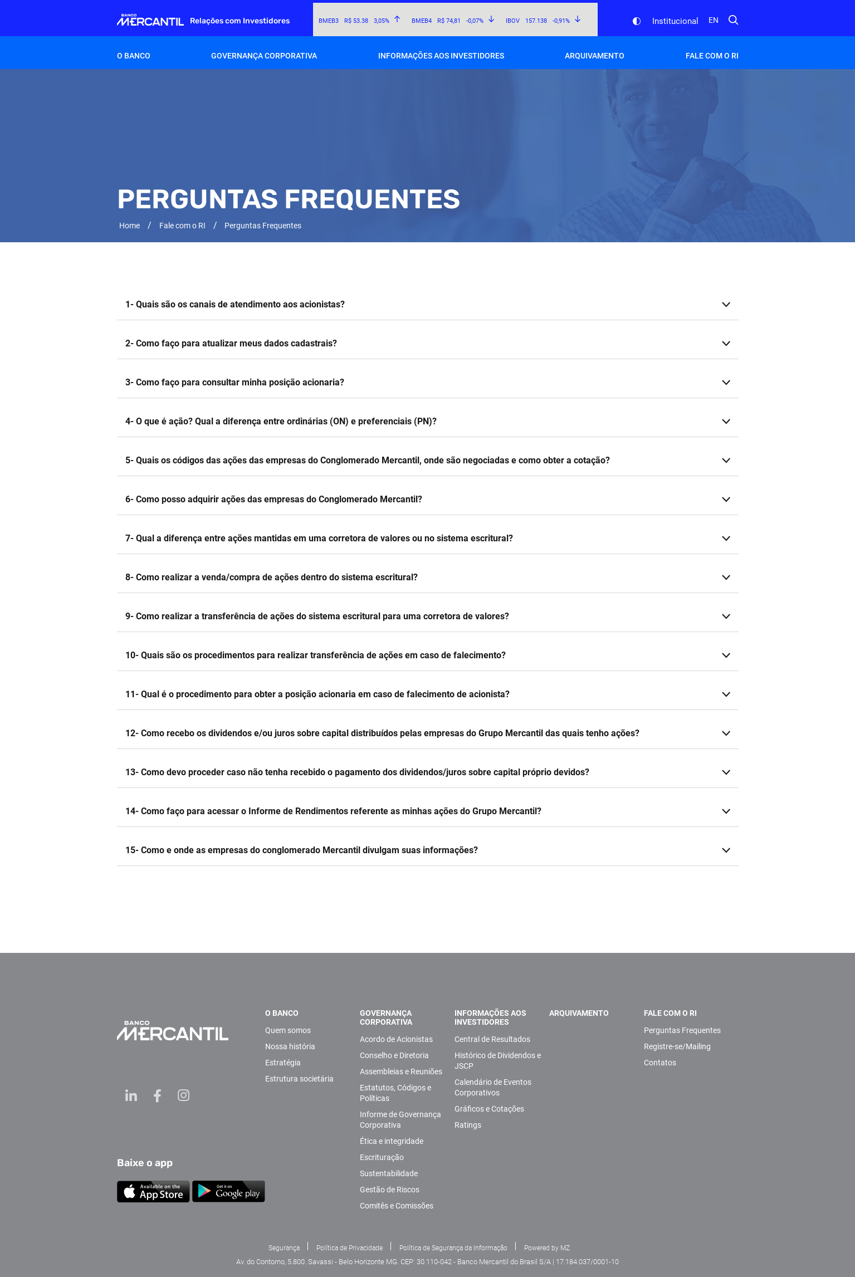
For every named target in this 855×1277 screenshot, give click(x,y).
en (714, 20)
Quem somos (288, 1030)
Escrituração (382, 1157)
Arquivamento (594, 55)
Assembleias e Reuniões (401, 1071)
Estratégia (283, 1062)
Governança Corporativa (264, 55)
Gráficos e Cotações (489, 1108)
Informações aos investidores (441, 55)
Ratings (468, 1125)
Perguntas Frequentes (682, 1030)
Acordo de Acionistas (396, 1039)
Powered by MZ (547, 1248)
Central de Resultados (492, 1039)
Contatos (660, 1062)
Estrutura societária (299, 1078)
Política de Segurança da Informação (453, 1248)
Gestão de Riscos (389, 1189)
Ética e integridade (391, 1141)
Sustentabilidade (389, 1173)
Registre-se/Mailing (677, 1046)
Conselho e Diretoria (394, 1055)
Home (129, 225)
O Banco (133, 55)
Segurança (284, 1248)
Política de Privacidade (349, 1248)
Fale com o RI (712, 55)
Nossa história (290, 1046)
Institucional (675, 21)
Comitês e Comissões (396, 1205)
